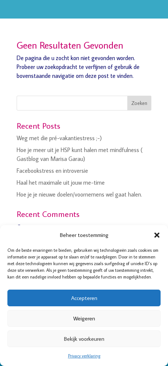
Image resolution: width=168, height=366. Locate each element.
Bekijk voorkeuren (84, 338)
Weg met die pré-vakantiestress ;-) (59, 138)
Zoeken (139, 103)
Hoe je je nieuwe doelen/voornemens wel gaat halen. (79, 194)
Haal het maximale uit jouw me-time (61, 182)
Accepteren (84, 297)
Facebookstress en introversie (52, 170)
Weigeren (84, 318)
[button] (157, 235)
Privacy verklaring (84, 356)
